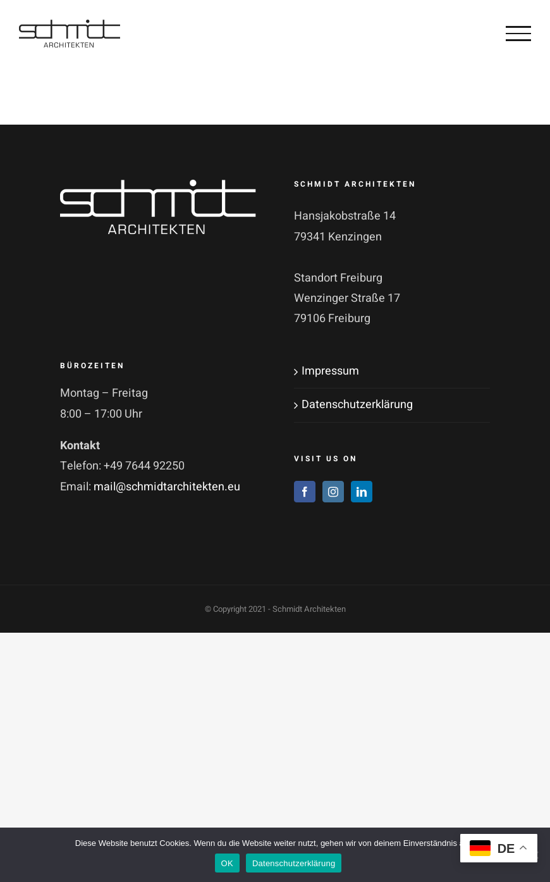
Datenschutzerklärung (357, 404)
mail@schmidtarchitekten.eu (167, 486)
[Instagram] (333, 491)
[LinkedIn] (361, 491)
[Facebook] (304, 491)
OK (227, 863)
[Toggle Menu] (518, 33)
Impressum (330, 371)
